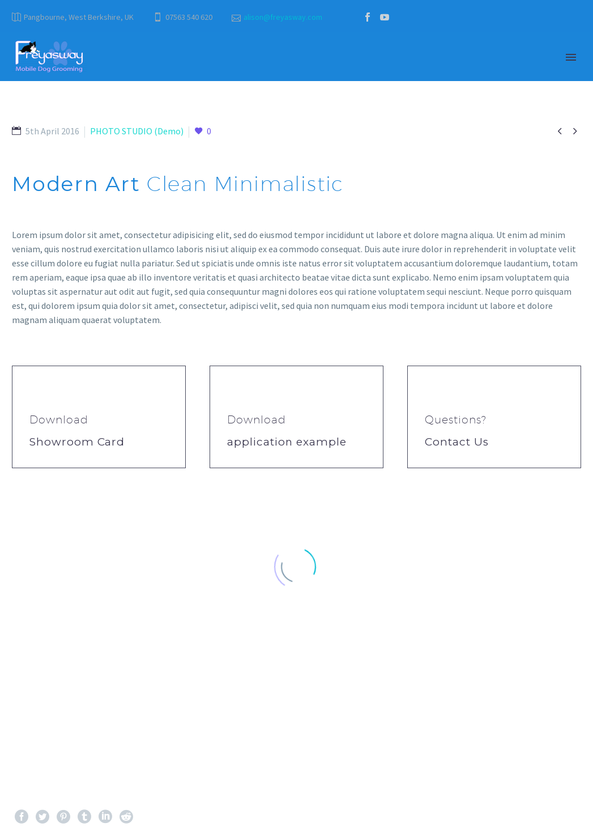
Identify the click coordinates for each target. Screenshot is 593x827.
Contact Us (457, 441)
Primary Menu (571, 57)
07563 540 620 (188, 17)
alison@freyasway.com (283, 17)
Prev (33, 710)
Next (559, 710)
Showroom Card (77, 441)
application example (287, 441)
